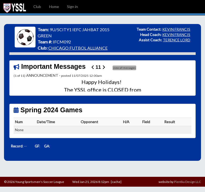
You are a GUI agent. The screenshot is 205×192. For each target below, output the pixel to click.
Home (54, 6)
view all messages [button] (124, 67)
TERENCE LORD (176, 40)
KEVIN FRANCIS (176, 29)
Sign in (72, 6)
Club (37, 6)
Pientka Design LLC (187, 182)
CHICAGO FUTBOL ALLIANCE (78, 47)
